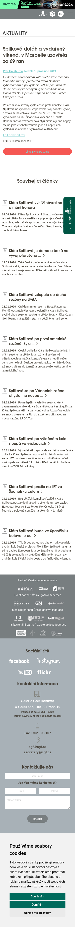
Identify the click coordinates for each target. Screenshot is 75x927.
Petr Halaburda (13, 71)
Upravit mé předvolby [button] (37, 912)
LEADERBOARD (14, 135)
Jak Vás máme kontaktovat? (37, 783)
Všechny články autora (37, 151)
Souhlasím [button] (37, 896)
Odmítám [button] (37, 904)
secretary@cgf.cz (37, 752)
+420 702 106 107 (37, 733)
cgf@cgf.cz (37, 747)
